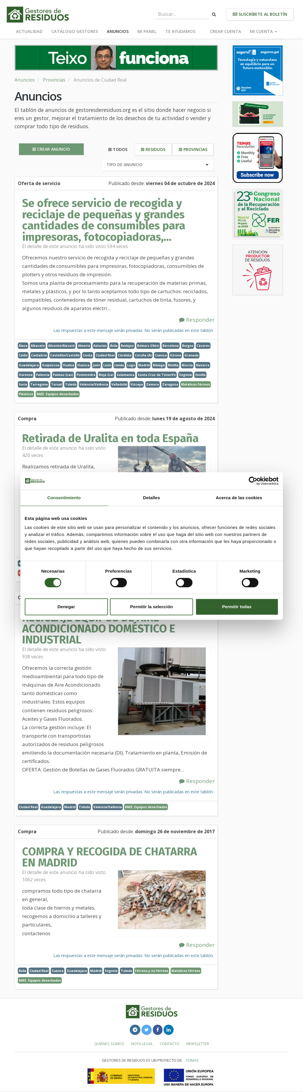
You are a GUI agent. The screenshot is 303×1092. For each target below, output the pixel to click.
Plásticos (26, 394)
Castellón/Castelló (65, 355)
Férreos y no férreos (151, 970)
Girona (175, 355)
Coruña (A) (143, 355)
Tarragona (39, 384)
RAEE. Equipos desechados (57, 394)
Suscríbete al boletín (260, 14)
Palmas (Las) (63, 374)
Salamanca (125, 374)
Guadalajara (29, 365)
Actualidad (29, 31)
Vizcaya (136, 384)
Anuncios (118, 31)
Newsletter (197, 1043)
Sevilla (200, 374)
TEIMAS (192, 1060)
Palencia (43, 374)
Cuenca (161, 355)
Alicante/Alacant (61, 345)
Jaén (96, 365)
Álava (23, 345)
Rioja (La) (106, 374)
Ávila (114, 345)
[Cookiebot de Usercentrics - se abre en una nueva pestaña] (253, 480)
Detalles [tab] (151, 497)
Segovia (185, 374)
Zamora (152, 384)
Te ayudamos (180, 31)
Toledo (70, 384)
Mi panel (147, 31)
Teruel (56, 384)
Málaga (159, 365)
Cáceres (203, 345)
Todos (117, 149)
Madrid (144, 365)
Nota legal (142, 1043)
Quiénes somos (109, 1043)
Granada (191, 355)
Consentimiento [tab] (64, 497)
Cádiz (23, 355)
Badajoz (127, 345)
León (107, 365)
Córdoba (125, 355)
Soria (23, 384)
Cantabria (39, 355)
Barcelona (170, 345)
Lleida (119, 365)
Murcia (187, 365)
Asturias (100, 345)
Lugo (131, 365)
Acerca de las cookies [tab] (239, 497)
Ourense (26, 374)
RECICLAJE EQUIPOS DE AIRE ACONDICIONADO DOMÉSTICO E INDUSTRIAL (98, 629)
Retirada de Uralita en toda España (110, 438)
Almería (84, 345)
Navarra (202, 365)
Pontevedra (85, 374)
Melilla (173, 365)
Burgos (187, 345)
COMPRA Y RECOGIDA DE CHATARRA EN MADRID (109, 857)
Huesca (83, 365)
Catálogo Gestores (74, 31)
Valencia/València (94, 384)
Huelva (68, 365)
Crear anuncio (51, 149)
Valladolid (119, 384)
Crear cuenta (225, 31)
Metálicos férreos (195, 384)
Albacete (38, 345)
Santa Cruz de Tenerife (157, 374)
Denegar (66, 606)
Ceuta (87, 355)
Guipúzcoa (50, 365)
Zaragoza (170, 384)
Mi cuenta (263, 31)
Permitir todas (237, 606)
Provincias (54, 80)
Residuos (153, 149)
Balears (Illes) (148, 345)
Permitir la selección (151, 606)
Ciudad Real (105, 355)
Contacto (169, 1043)
